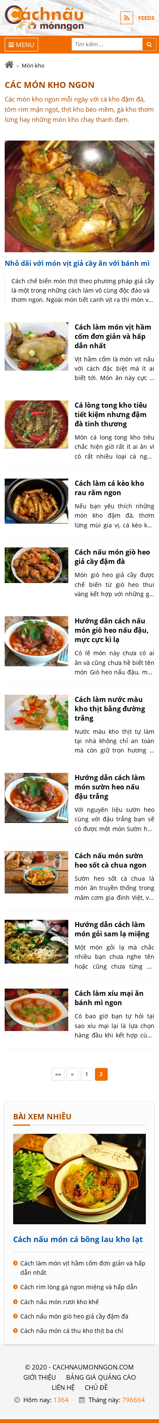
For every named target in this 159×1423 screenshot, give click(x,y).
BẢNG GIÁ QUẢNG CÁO (101, 1377)
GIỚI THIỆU (39, 1377)
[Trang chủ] (9, 65)
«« (58, 1074)
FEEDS (146, 18)
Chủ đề (96, 1387)
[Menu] (21, 44)
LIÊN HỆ (63, 1387)
